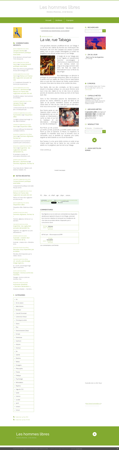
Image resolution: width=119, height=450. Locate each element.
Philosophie (19, 368)
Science (18, 396)
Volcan (18, 410)
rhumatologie (73, 200)
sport (17, 403)
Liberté (18, 355)
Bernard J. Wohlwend (20, 89)
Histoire (18, 344)
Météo (18, 362)
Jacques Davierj (18, 51)
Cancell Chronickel (21, 313)
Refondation (19, 382)
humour (59, 200)
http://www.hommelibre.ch (93, 403)
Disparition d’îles (19, 105)
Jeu (17, 351)
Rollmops (50, 226)
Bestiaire (18, 310)
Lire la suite (88, 89)
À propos (69, 20)
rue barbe (46, 201)
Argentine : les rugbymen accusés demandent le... (21, 150)
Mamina (18, 358)
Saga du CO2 (19, 389)
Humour (18, 348)
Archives (58, 20)
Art (17, 299)
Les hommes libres (59, 7)
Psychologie (19, 379)
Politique (18, 375)
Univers (18, 406)
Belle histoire (19, 306)
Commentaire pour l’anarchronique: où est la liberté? (55, 31)
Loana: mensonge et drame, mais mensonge (52, 28)
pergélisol (55, 201)
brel (42, 201)
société (18, 400)
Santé (17, 393)
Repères (18, 386)
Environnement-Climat (22, 331)
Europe (18, 334)
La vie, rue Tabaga (55, 40)
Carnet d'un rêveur (21, 317)
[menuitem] (48, 20)
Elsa (17, 327)
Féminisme (19, 337)
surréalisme (65, 200)
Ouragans (19, 365)
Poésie (18, 372)
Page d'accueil (69, 28)
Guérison (18, 341)
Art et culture (19, 303)
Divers (18, 324)
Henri (15, 64)
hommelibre (17, 115)
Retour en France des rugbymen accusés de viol (22, 78)
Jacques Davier (18, 103)
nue (51, 201)
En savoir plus (79, 448)
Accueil (48, 20)
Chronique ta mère (21, 320)
